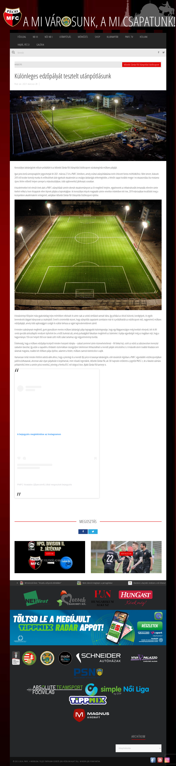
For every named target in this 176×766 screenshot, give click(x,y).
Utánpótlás (65, 37)
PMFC (26, 761)
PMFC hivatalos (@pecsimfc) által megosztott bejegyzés (44, 484)
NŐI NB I (49, 37)
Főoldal (22, 37)
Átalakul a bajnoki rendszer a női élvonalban (153, 583)
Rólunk (144, 37)
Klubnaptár (112, 37)
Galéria (40, 44)
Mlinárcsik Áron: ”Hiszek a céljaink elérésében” (45, 583)
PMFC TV (129, 37)
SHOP (97, 37)
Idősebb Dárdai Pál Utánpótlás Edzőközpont (141, 64)
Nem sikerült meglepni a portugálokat (100, 583)
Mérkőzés (83, 37)
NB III (35, 37)
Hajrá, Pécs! (24, 44)
